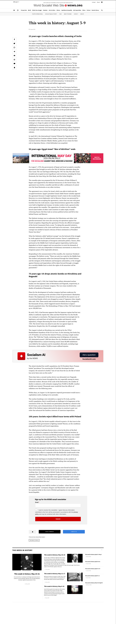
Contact (94, 2)
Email (36, 502)
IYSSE (60, 14)
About (98, 2)
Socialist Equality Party (51, 14)
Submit (58, 519)
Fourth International (37, 14)
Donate (82, 14)
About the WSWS (67, 14)
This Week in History (34, 540)
